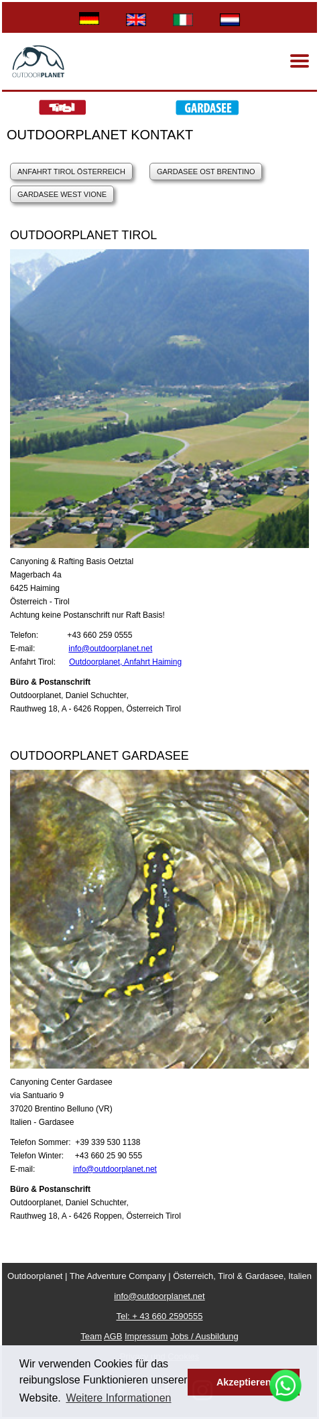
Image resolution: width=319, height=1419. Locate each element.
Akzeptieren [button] (243, 1382)
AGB (113, 1336)
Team (91, 1336)
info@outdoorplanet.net (110, 648)
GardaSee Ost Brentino (206, 171)
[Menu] (299, 61)
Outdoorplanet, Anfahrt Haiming (125, 662)
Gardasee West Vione (62, 194)
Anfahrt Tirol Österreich (71, 171)
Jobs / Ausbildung (204, 1336)
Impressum (146, 1336)
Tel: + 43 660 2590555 (159, 1316)
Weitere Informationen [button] (118, 1398)
